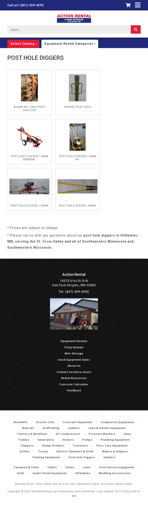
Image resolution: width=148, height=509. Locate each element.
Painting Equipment (46, 457)
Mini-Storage (74, 353)
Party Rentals (74, 347)
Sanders (109, 457)
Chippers (27, 445)
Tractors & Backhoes (32, 433)
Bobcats (28, 428)
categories (71, 44)
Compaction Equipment (117, 422)
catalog (24, 44)
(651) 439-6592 (25, 5)
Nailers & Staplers (115, 451)
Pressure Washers (102, 433)
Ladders (74, 428)
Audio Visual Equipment (50, 473)
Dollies (25, 451)
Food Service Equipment (116, 467)
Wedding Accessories (115, 473)
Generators (46, 439)
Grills (20, 473)
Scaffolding (50, 428)
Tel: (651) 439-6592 (74, 291)
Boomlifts (21, 422)
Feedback (74, 390)
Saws (127, 433)
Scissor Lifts (45, 422)
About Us (74, 365)
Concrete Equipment (77, 422)
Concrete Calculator (74, 384)
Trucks (43, 451)
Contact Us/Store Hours (74, 372)
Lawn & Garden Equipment (107, 428)
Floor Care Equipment (111, 445)
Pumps (87, 439)
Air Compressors (68, 433)
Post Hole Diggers (81, 457)
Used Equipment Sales (74, 359)
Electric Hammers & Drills (75, 451)
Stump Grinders (53, 445)
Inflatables (82, 473)
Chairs (70, 467)
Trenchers (80, 445)
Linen (87, 467)
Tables (52, 467)
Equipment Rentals (74, 341)
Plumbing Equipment (115, 439)
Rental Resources (74, 378)
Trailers (23, 439)
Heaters (68, 439)
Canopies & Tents (26, 467)
